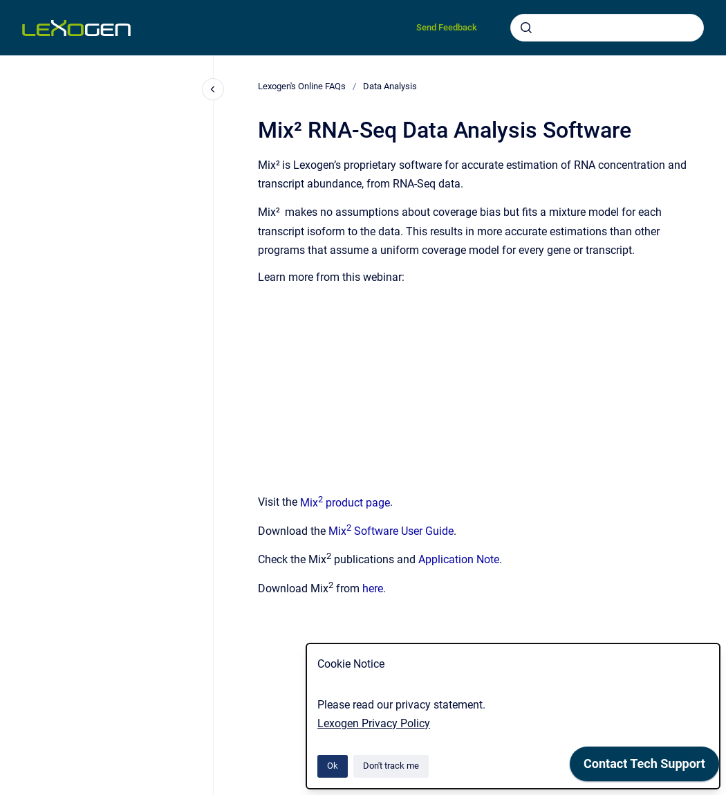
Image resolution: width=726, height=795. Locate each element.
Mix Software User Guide (391, 531)
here (372, 588)
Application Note (458, 560)
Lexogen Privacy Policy (373, 723)
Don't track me (391, 765)
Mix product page (345, 502)
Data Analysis (390, 86)
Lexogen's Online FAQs (302, 86)
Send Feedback (446, 27)
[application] (644, 767)
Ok (332, 765)
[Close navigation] (213, 89)
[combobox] (607, 28)
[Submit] (526, 28)
